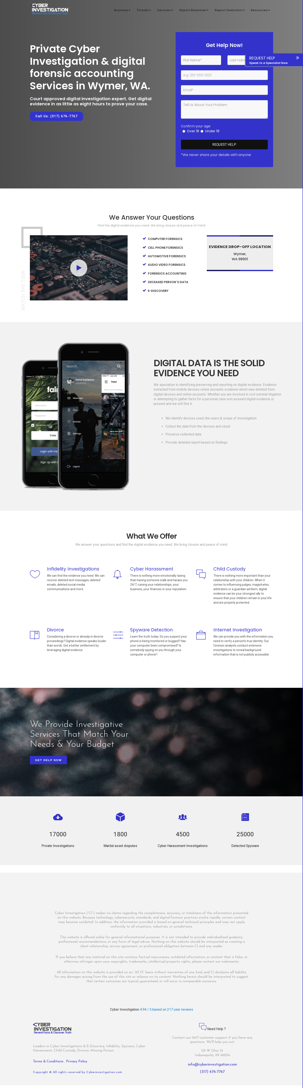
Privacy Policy (76, 1064)
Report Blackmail (193, 11)
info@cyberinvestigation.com (212, 1068)
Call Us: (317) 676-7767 (56, 116)
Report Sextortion (230, 11)
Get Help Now (48, 763)
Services (165, 11)
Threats (144, 11)
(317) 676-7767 (212, 1075)
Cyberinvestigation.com (104, 1075)
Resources (260, 11)
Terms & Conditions (48, 1064)
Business (122, 11)
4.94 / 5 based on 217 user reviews (166, 1012)
